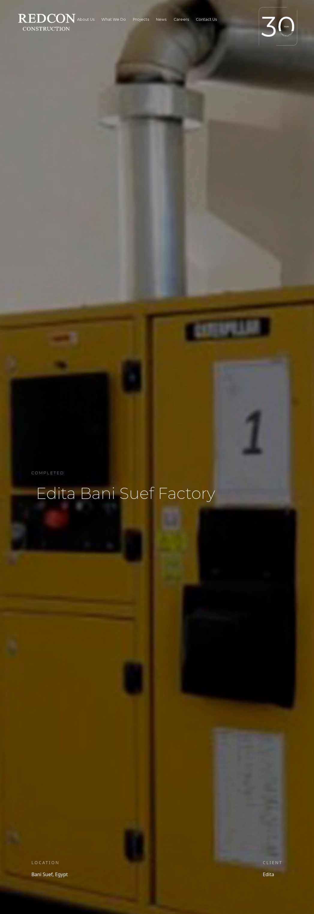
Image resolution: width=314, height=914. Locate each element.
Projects (141, 19)
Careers (181, 19)
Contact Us (206, 19)
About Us (85, 19)
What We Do (113, 19)
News (161, 19)
